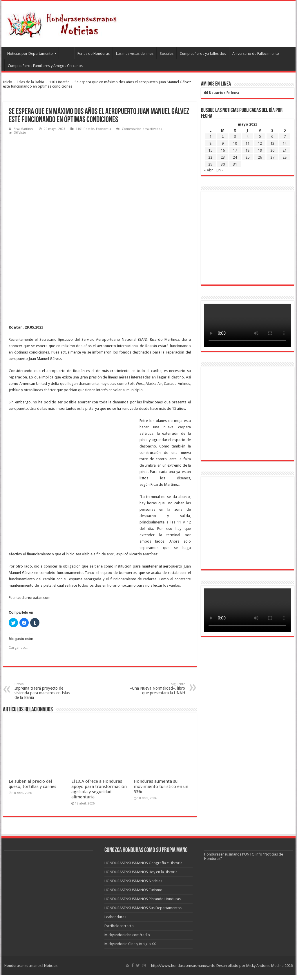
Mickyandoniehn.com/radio (127, 935)
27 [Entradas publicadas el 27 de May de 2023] (272, 157)
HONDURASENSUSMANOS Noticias (133, 881)
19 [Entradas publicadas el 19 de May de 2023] (260, 150)
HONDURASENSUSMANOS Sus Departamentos (143, 908)
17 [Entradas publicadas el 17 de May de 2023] (235, 150)
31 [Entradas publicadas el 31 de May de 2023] (235, 164)
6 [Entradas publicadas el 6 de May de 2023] (272, 136)
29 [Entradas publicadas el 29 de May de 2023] (210, 164)
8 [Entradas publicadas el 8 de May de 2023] (210, 143)
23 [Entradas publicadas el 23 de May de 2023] (223, 157)
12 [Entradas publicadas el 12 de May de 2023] (260, 143)
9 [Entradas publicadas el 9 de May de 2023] (223, 143)
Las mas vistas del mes (134, 53)
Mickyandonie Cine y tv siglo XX (130, 944)
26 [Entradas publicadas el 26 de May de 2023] (260, 157)
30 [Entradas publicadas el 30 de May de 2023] (223, 164)
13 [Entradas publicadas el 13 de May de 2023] (272, 143)
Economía (103, 129)
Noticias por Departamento (30, 53)
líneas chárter (44, 390)
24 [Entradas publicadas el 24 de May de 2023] (235, 157)
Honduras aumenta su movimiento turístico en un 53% (161, 786)
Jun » (219, 170)
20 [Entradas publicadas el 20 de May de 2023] (272, 150)
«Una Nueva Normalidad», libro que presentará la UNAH (155, 688)
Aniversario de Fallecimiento (255, 53)
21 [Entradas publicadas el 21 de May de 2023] (284, 150)
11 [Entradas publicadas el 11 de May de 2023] (247, 143)
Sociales (166, 53)
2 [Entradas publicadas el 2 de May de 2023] (223, 136)
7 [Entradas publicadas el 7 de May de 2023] (285, 136)
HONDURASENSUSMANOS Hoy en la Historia (141, 872)
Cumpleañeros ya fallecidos (203, 53)
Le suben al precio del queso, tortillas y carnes (32, 784)
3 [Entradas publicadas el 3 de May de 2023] (235, 136)
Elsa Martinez (24, 129)
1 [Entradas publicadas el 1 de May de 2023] (210, 136)
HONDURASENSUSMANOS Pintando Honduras (142, 899)
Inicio (7, 82)
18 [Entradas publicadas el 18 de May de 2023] (247, 150)
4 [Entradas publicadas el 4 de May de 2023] (248, 136)
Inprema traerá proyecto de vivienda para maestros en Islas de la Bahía (44, 691)
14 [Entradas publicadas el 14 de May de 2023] (284, 143)
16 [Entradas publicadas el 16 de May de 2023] (223, 150)
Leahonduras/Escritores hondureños (66, 53)
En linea (221, 92)
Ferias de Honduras (93, 53)
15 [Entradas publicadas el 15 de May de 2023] (210, 150)
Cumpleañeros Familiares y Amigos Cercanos (45, 66)
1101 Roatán (59, 82)
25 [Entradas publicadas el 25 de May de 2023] (247, 157)
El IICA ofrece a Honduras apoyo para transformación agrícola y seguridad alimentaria (99, 789)
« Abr (208, 170)
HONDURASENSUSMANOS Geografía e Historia (143, 863)
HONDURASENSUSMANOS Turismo (133, 890)
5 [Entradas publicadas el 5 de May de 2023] (260, 136)
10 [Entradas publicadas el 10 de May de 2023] (235, 143)
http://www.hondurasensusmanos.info (183, 965)
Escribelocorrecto (119, 926)
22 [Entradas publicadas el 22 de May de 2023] (210, 157)
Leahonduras (115, 917)
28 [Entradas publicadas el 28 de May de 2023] (284, 157)
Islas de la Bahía (30, 82)
